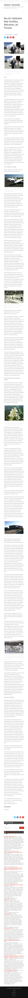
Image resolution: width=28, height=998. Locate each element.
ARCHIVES (14, 992)
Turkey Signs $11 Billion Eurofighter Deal (13, 852)
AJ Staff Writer (8, 34)
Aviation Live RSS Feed (11, 832)
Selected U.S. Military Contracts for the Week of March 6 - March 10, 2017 (14, 956)
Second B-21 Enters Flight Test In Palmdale (13, 885)
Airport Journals (12, 4)
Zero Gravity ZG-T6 (8, 928)
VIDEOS (14, 990)
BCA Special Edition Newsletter (11, 940)
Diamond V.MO (7, 913)
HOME (14, 996)
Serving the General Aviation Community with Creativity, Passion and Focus (14, 7)
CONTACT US (14, 994)
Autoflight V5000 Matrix (9, 836)
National (16, 34)
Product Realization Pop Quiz (10, 970)
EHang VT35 (6, 899)
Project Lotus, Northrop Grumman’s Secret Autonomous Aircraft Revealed (13, 868)
